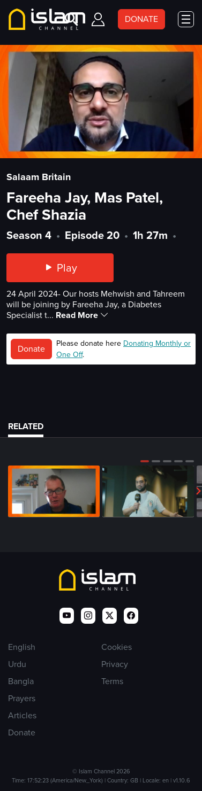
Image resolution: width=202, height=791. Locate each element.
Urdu (17, 664)
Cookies (116, 647)
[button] (144, 461)
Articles (22, 715)
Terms (112, 681)
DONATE (141, 19)
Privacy (114, 664)
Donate (31, 349)
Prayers (21, 698)
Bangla (21, 681)
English (21, 647)
